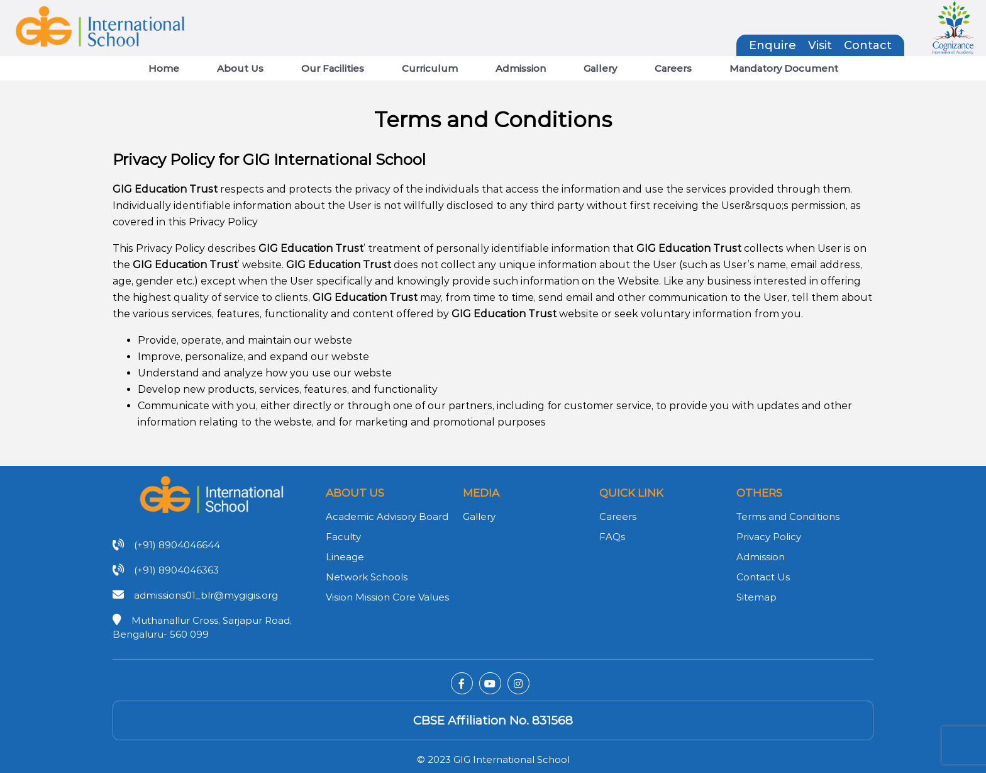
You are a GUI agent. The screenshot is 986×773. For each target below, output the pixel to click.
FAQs (612, 537)
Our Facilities (332, 68)
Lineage (345, 557)
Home (163, 68)
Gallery (600, 68)
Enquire (772, 45)
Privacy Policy (768, 537)
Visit (820, 45)
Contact (868, 45)
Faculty (343, 537)
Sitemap (756, 597)
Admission (521, 68)
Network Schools (366, 577)
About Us (240, 68)
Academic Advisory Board (387, 516)
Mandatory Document (783, 68)
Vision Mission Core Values (387, 597)
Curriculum (430, 68)
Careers (673, 68)
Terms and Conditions (787, 516)
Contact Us (763, 577)
